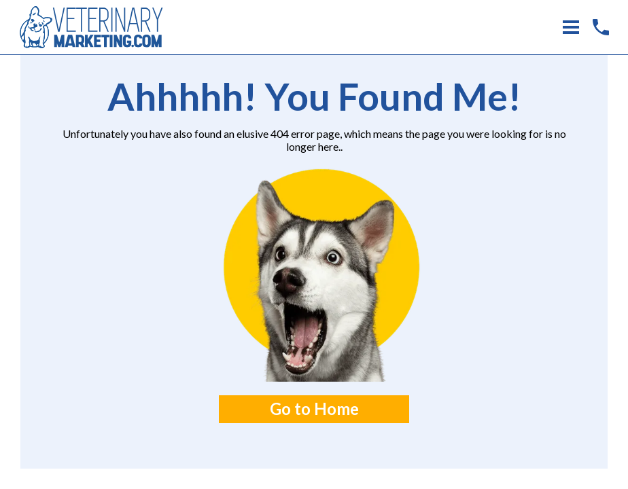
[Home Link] (91, 27)
